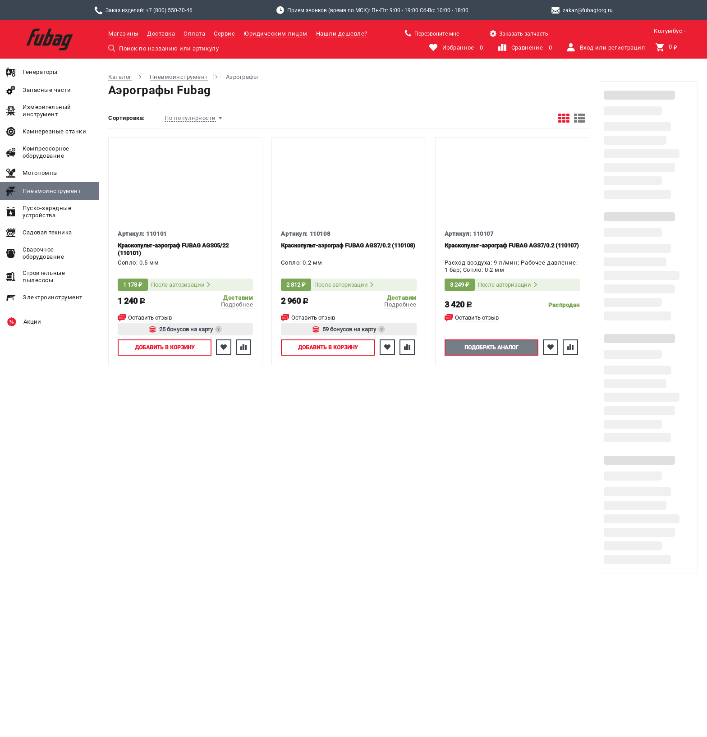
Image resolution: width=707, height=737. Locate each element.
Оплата (194, 33)
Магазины (123, 33)
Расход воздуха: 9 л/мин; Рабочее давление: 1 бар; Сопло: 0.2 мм (511, 266)
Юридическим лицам (275, 33)
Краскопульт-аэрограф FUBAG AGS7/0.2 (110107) (512, 245)
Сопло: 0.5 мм (138, 262)
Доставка (161, 33)
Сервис (224, 33)
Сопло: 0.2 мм (301, 262)
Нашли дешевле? (341, 33)
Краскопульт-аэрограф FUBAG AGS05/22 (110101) (173, 249)
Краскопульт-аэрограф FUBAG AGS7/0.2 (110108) (348, 245)
